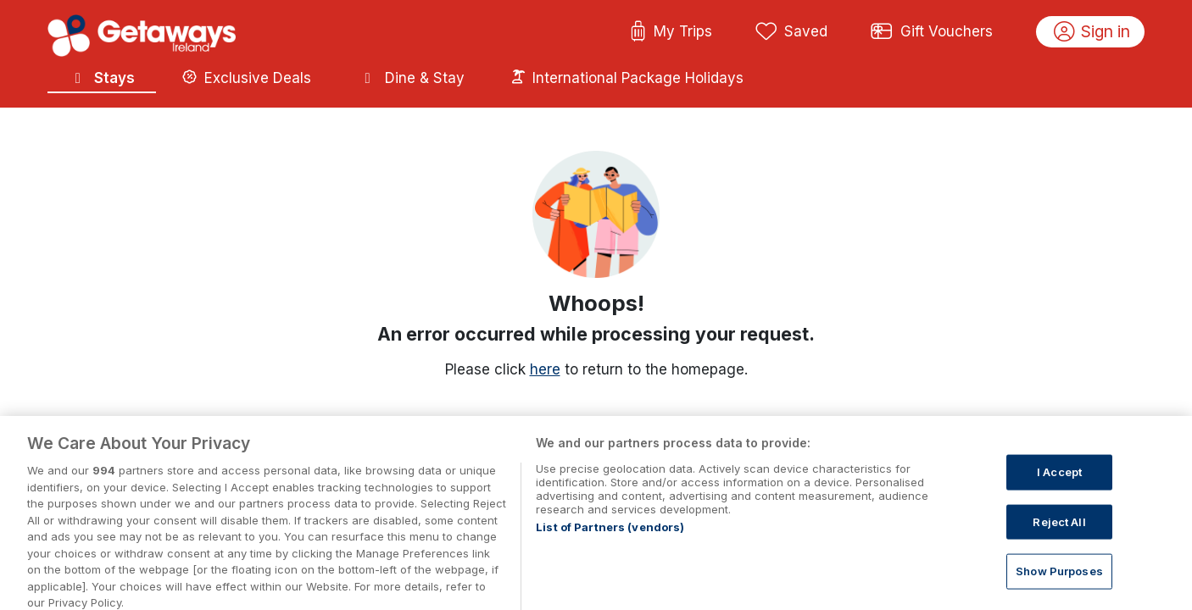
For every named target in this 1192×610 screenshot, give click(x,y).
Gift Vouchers (932, 32)
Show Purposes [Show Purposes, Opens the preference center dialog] (1059, 581)
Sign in (1092, 32)
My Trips (671, 32)
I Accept (1059, 481)
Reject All (1059, 531)
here (545, 369)
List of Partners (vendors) (610, 537)
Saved (791, 32)
